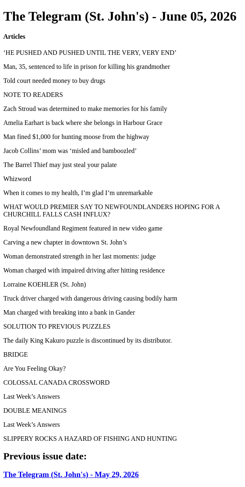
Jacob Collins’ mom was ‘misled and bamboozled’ (70, 150)
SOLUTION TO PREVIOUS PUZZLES (56, 326)
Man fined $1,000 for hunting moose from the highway (76, 136)
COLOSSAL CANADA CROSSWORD (56, 382)
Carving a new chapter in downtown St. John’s (65, 242)
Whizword (17, 178)
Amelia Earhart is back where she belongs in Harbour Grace (82, 122)
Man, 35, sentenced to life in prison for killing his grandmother (86, 66)
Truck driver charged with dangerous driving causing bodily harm (90, 298)
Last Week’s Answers (31, 396)
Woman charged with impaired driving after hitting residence (84, 270)
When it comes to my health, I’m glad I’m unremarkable (78, 192)
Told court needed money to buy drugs (54, 80)
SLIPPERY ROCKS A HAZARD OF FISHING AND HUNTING (90, 438)
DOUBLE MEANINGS (35, 410)
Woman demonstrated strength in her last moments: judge (79, 256)
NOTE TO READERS (33, 94)
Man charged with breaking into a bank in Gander (69, 312)
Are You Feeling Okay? (34, 368)
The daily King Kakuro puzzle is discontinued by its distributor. (87, 340)
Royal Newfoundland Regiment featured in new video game (82, 228)
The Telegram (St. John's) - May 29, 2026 (71, 474)
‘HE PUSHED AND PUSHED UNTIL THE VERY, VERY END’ (89, 52)
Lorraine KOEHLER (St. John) (44, 284)
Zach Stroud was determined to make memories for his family (85, 108)
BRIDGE (15, 354)
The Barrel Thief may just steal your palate (60, 164)
